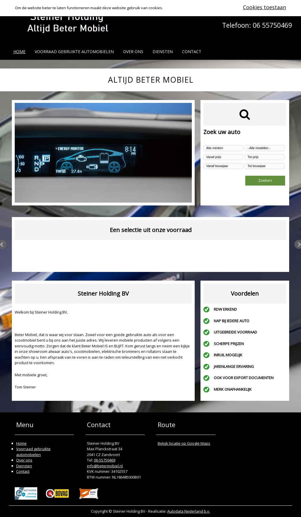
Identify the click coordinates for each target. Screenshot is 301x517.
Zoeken (265, 180)
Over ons (133, 51)
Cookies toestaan (264, 7)
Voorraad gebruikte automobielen (74, 51)
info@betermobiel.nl (105, 465)
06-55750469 (104, 460)
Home (19, 51)
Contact (191, 51)
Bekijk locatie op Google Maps (184, 443)
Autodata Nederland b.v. (188, 511)
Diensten (163, 51)
